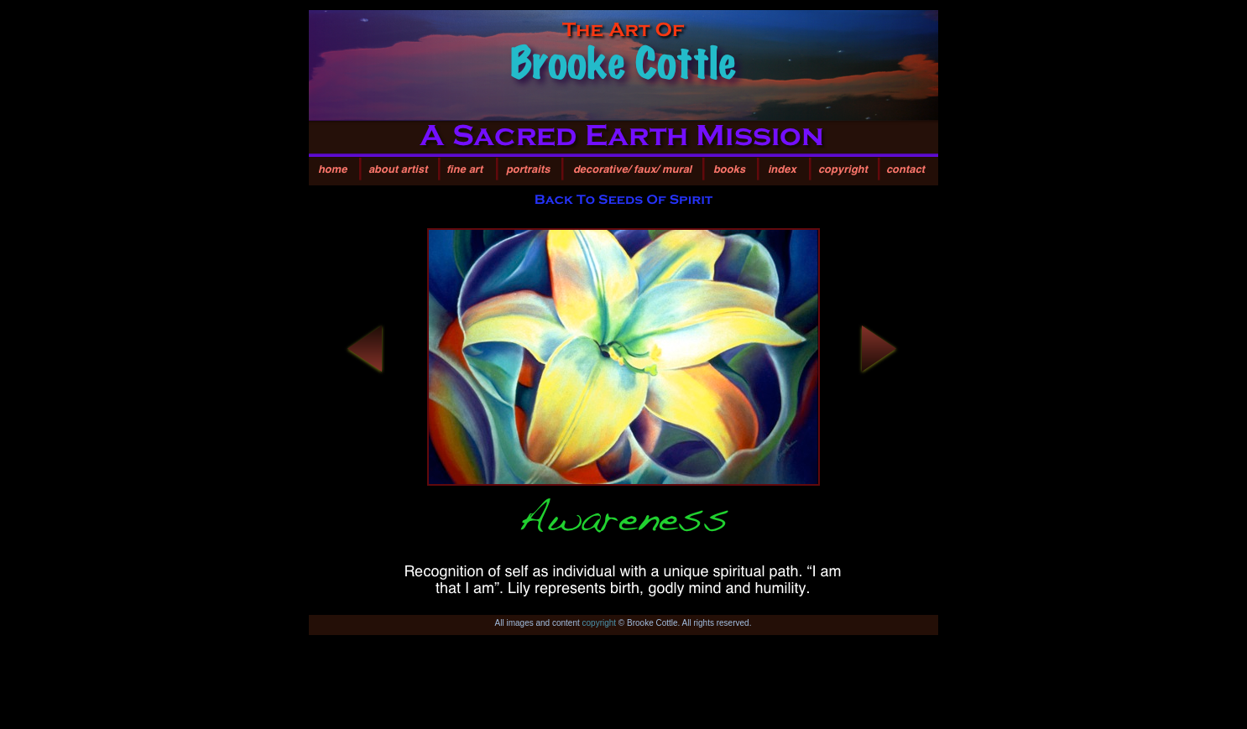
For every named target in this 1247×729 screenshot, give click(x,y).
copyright (599, 622)
